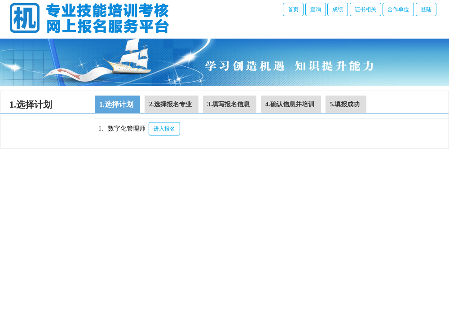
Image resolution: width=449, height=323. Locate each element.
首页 (293, 9)
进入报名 (164, 129)
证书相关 (365, 9)
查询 (315, 9)
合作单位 (398, 9)
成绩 (337, 9)
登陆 (426, 9)
